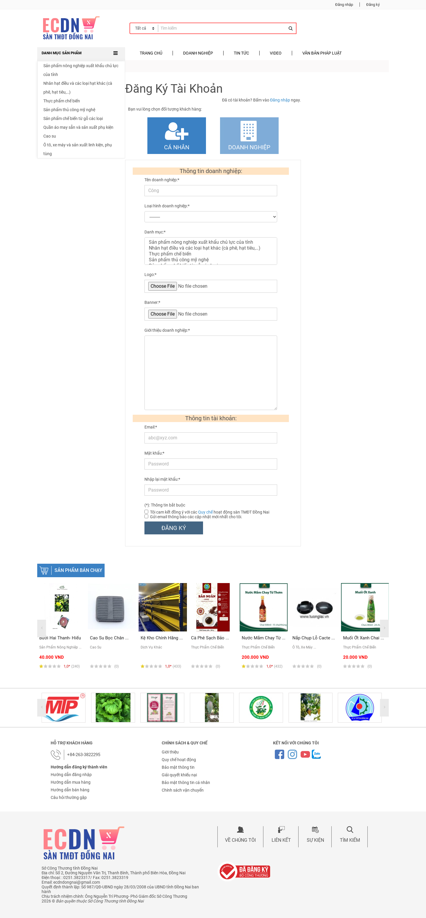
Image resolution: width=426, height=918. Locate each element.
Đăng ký (373, 4)
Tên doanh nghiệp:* (161, 179)
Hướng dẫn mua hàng (71, 782)
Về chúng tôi (240, 840)
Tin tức (241, 53)
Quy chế (205, 512)
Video (276, 53)
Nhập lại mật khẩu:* (162, 479)
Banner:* (152, 302)
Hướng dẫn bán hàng (70, 789)
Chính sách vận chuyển (183, 790)
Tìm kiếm (350, 840)
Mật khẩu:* (154, 453)
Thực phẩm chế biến (61, 101)
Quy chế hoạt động (179, 759)
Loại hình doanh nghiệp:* (167, 206)
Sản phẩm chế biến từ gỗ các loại (73, 118)
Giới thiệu (170, 752)
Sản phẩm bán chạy (78, 570)
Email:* (150, 427)
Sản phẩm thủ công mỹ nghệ (69, 109)
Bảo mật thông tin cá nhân (186, 782)
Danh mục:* (155, 232)
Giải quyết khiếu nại (179, 775)
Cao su (49, 136)
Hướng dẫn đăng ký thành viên (79, 767)
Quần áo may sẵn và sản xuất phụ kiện (78, 127)
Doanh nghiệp (198, 53)
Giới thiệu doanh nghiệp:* (167, 330)
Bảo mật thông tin (178, 767)
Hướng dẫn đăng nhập (71, 774)
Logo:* (150, 274)
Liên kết (281, 840)
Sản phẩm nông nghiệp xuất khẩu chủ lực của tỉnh (80, 70)
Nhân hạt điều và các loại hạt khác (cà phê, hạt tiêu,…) (77, 87)
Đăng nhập (344, 4)
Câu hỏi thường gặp (69, 797)
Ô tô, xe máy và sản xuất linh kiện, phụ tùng (77, 149)
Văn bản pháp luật (322, 53)
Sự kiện (315, 840)
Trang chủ (151, 53)
